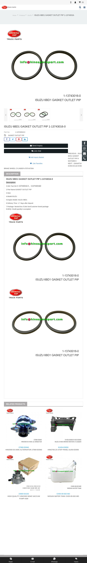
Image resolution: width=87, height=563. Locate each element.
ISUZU (30, 15)
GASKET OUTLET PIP (16, 135)
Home (14, 15)
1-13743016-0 (46, 179)
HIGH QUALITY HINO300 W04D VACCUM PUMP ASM (23, 496)
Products (22, 15)
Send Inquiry (36, 146)
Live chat (36, 151)
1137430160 (36, 186)
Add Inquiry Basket (36, 157)
